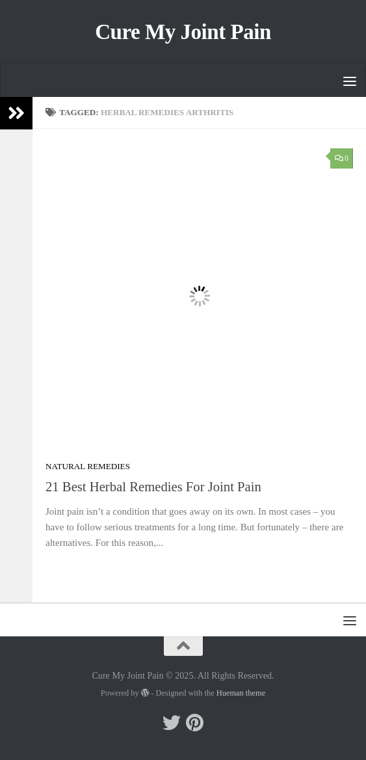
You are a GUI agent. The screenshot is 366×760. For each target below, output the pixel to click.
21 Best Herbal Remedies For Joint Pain (153, 487)
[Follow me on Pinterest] (195, 723)
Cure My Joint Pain (183, 32)
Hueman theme (240, 693)
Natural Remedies (88, 466)
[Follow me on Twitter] (172, 723)
